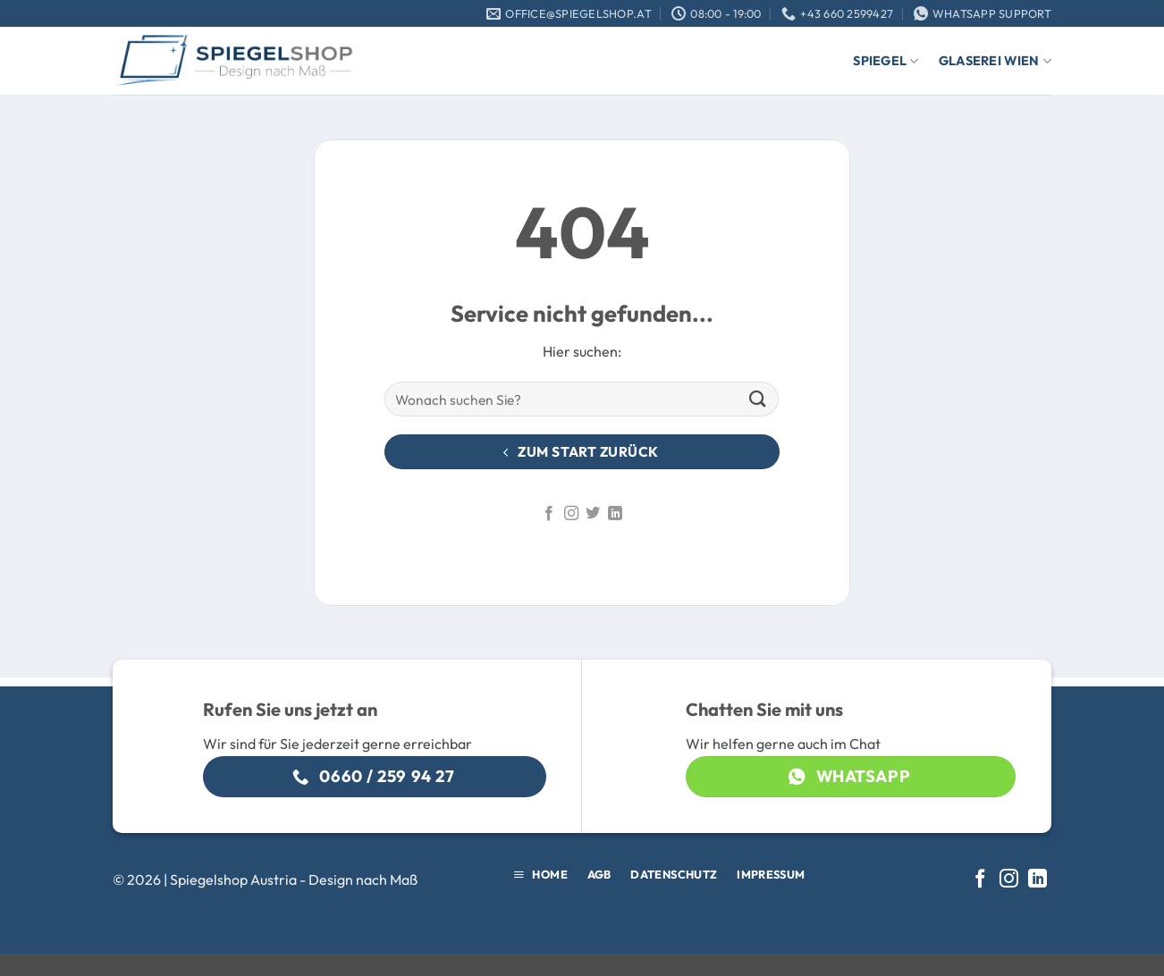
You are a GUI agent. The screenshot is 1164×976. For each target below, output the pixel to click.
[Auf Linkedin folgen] (615, 514)
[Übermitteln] (758, 399)
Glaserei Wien (995, 61)
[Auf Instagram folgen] (571, 514)
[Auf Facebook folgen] (549, 514)
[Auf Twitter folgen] (593, 514)
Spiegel (886, 61)
